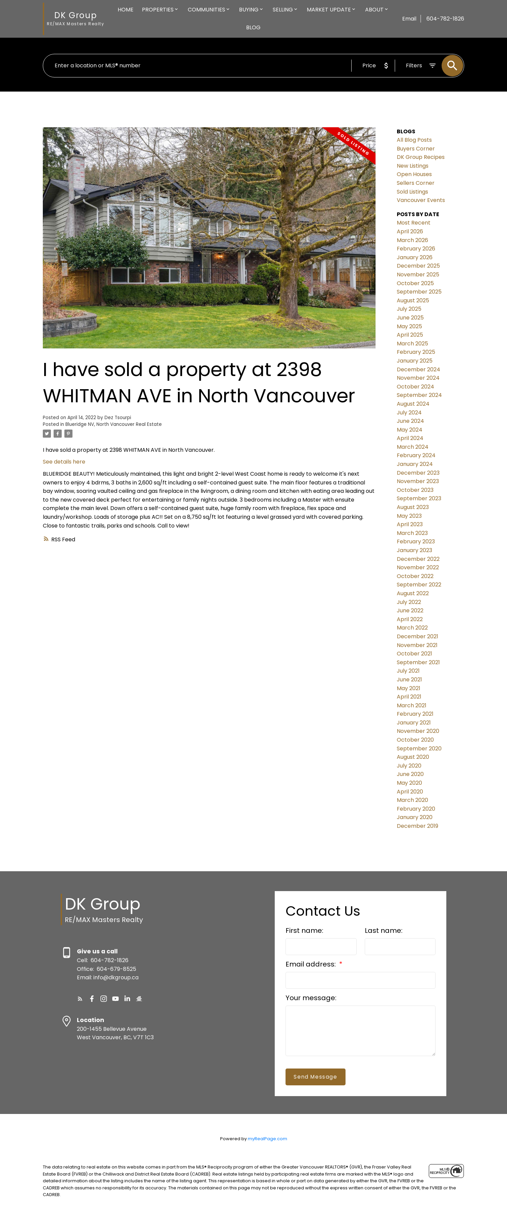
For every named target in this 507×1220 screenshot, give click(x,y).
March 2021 (411, 705)
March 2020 (412, 800)
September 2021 (418, 662)
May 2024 (409, 430)
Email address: (311, 964)
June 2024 (410, 421)
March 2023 (412, 533)
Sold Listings (412, 192)
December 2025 (418, 266)
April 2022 (410, 619)
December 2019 (417, 826)
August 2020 (413, 757)
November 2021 (417, 645)
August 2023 (413, 507)
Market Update (329, 9)
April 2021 (409, 697)
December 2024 (418, 369)
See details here (64, 462)
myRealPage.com (267, 1139)
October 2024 (415, 387)
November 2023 (418, 481)
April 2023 (410, 524)
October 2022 (415, 576)
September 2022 (419, 584)
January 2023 (414, 550)
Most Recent (413, 223)
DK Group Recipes (421, 157)
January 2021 (414, 722)
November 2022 (418, 567)
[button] (80, 998)
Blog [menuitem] (253, 27)
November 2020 (418, 731)
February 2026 (416, 248)
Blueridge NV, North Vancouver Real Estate (113, 424)
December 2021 (417, 636)
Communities (206, 9)
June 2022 (410, 610)
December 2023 (418, 473)
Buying (249, 9)
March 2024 (412, 447)
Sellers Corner (416, 183)
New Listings (412, 166)
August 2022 (413, 593)
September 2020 (419, 748)
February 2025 (416, 352)
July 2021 (408, 671)
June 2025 (410, 317)
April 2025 (410, 335)
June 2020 (410, 774)
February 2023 (416, 541)
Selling (283, 9)
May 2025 (409, 326)
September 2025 (419, 292)
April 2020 (410, 791)
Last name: (383, 930)
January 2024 (415, 464)
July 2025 (409, 309)
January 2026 (415, 257)
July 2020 (409, 766)
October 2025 (415, 283)
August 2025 (413, 300)
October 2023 (415, 490)
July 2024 (409, 412)
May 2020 (409, 783)
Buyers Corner (416, 148)
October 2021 (414, 653)
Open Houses (414, 174)
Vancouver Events (421, 200)
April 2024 (410, 438)
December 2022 (418, 559)
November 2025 (418, 274)
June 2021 (409, 679)
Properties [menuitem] (158, 9)
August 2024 (413, 404)
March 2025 (412, 343)
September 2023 (419, 498)
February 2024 (416, 455)
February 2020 (416, 809)
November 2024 (418, 378)
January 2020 (415, 817)
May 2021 (408, 688)
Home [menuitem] (125, 9)
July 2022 (409, 602)
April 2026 (410, 231)
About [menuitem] (374, 9)
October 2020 (415, 740)
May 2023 (409, 516)
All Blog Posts (414, 140)
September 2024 (419, 395)
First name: (304, 930)
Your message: (311, 998)
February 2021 (415, 714)
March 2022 (412, 628)
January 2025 (415, 361)
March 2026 (412, 240)
